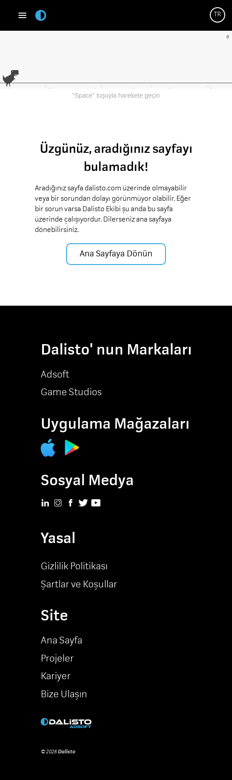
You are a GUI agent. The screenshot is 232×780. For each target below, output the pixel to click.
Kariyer (56, 676)
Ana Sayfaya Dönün (116, 254)
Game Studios (71, 392)
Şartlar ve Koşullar (79, 585)
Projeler (57, 659)
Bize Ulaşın (64, 695)
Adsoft (55, 375)
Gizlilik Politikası (74, 567)
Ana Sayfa (61, 641)
